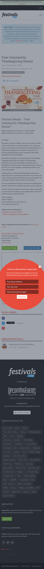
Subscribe (22, 297)
